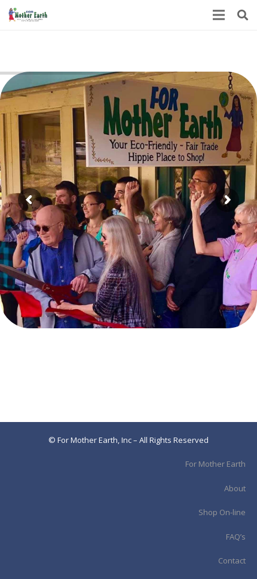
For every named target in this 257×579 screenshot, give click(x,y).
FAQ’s (236, 536)
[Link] (28, 15)
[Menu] (219, 15)
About (235, 488)
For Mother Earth (215, 463)
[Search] (243, 15)
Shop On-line (222, 512)
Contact (232, 560)
